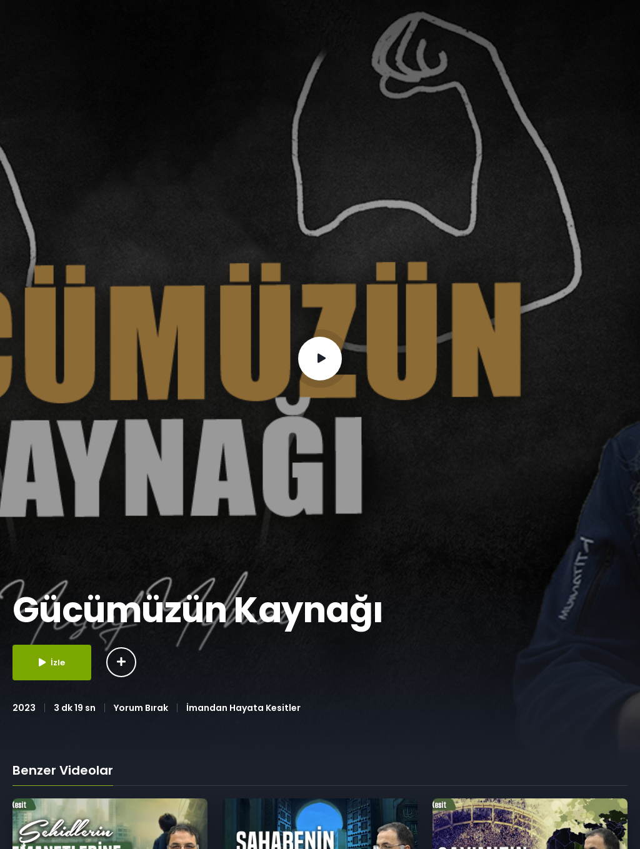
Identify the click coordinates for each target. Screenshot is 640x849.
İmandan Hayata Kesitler (243, 708)
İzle (52, 662)
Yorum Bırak (141, 707)
